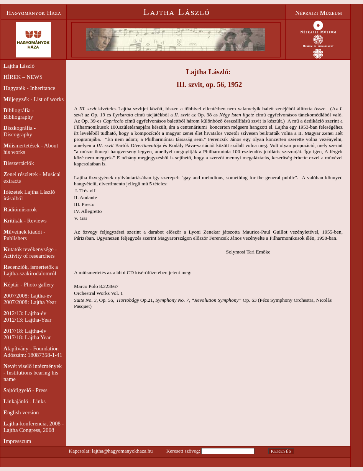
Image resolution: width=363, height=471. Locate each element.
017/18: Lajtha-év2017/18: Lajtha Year (27, 334)
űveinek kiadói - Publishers (24, 235)
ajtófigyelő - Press (25, 390)
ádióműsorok (20, 209)
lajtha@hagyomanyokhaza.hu (122, 451)
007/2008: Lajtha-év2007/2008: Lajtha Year (29, 299)
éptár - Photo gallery (28, 284)
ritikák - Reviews (24, 221)
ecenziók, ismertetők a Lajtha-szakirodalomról (30, 270)
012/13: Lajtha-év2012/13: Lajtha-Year (27, 316)
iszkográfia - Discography (19, 131)
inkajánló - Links (24, 401)
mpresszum (17, 441)
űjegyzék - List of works (33, 99)
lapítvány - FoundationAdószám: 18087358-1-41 (32, 351)
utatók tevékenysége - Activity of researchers (30, 252)
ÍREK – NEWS (23, 77)
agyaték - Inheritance (29, 88)
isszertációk (18, 163)
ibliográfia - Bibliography (18, 113)
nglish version (21, 412)
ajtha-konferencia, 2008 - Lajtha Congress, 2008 (33, 426)
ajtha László (18, 66)
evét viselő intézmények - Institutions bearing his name (32, 372)
